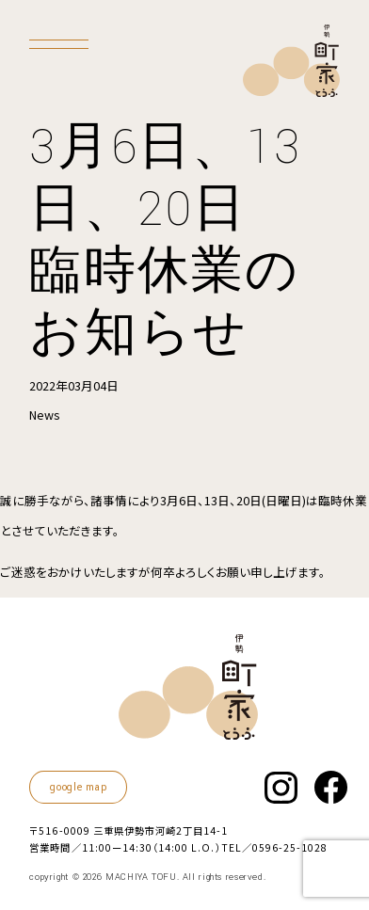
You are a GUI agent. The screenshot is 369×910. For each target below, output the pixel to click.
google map (78, 787)
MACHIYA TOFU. (142, 877)
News (44, 414)
